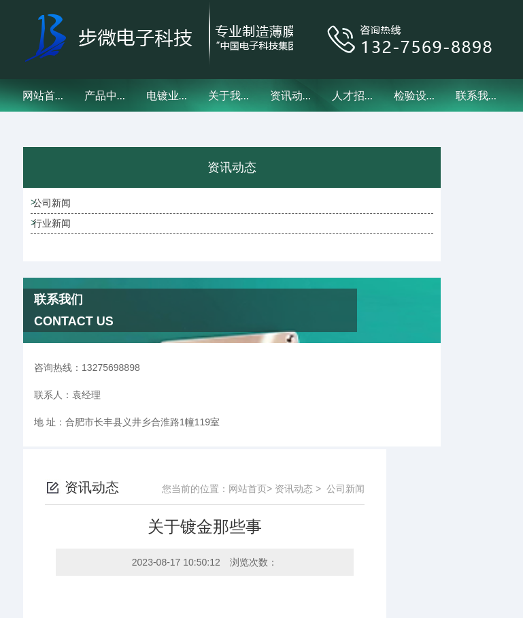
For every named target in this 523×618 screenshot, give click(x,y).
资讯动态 (292, 95)
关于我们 (230, 95)
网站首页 (44, 95)
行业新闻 (73, 260)
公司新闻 (73, 221)
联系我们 (477, 95)
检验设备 (415, 95)
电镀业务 (168, 95)
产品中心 (106, 95)
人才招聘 (353, 95)
